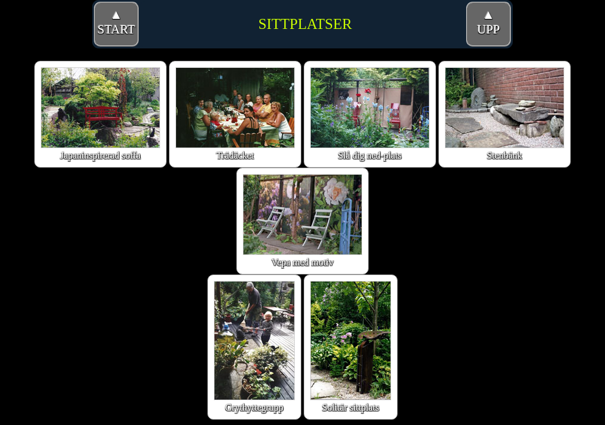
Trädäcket (235, 114)
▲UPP (488, 22)
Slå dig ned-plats (370, 114)
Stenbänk (504, 114)
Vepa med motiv (302, 220)
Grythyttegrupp (254, 347)
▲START (116, 22)
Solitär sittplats (350, 347)
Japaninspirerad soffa (100, 114)
